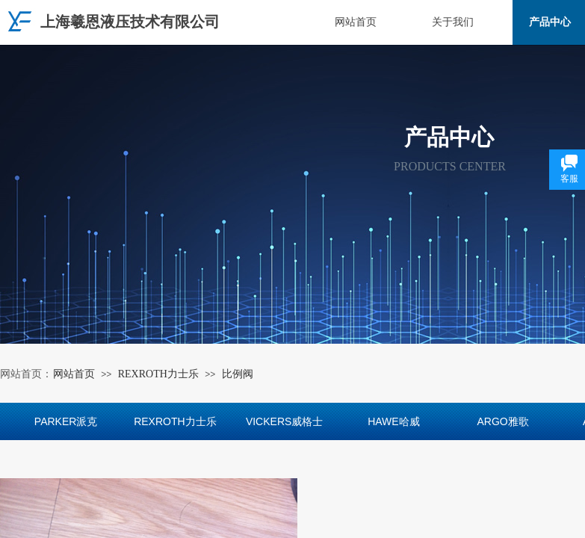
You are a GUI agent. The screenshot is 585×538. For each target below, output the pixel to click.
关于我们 (453, 22)
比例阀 (237, 374)
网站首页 (356, 22)
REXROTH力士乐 (158, 374)
